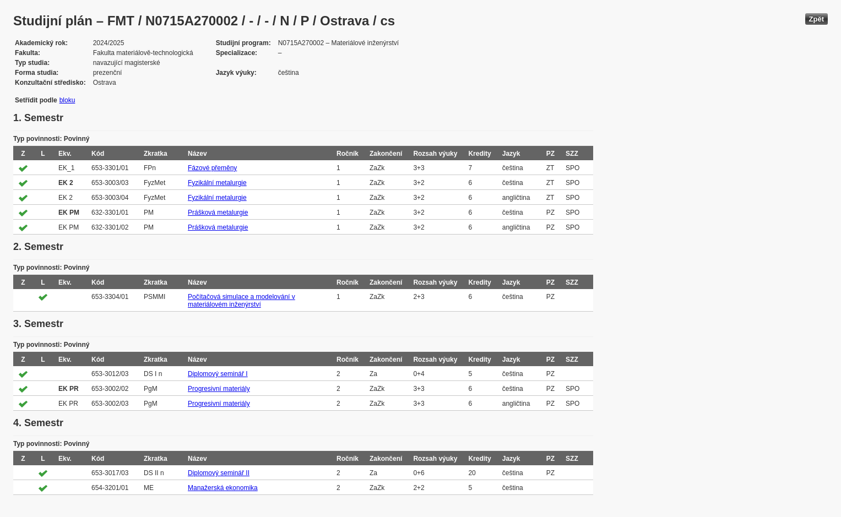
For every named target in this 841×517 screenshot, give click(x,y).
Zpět (816, 19)
